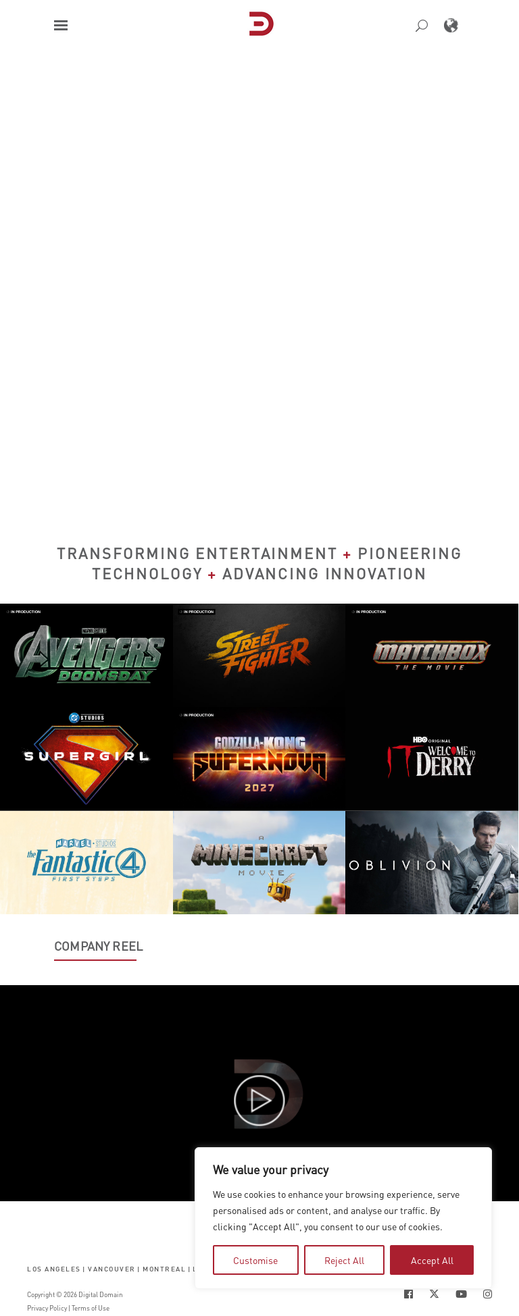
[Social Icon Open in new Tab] (408, 1294)
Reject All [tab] (344, 1260)
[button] (61, 25)
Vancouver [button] (112, 1268)
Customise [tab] (255, 1260)
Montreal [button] (164, 1268)
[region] (343, 1218)
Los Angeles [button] (54, 1268)
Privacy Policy (47, 1308)
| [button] (84, 1268)
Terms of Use (90, 1308)
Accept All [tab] (432, 1260)
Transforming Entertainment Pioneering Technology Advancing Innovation (259, 563)
